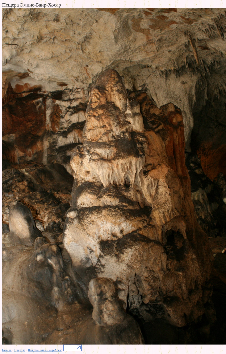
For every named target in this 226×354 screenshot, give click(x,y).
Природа (19, 350)
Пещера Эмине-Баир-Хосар (45, 350)
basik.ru (7, 350)
